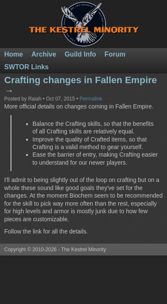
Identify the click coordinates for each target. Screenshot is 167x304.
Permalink (91, 99)
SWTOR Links (26, 67)
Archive (43, 54)
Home (13, 54)
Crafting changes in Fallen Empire (80, 80)
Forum (115, 54)
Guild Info (80, 54)
